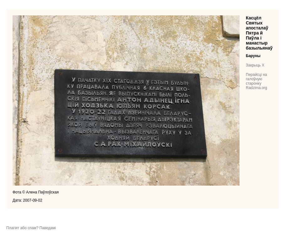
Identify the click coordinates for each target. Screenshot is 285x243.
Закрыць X (255, 65)
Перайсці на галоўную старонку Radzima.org (256, 81)
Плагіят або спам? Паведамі (31, 228)
